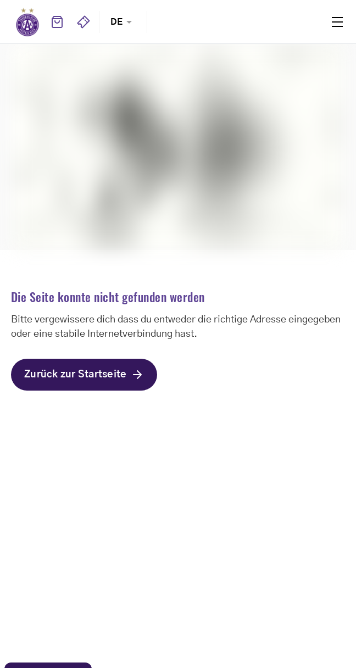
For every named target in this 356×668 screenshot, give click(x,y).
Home (27, 22)
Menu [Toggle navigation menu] (337, 22)
